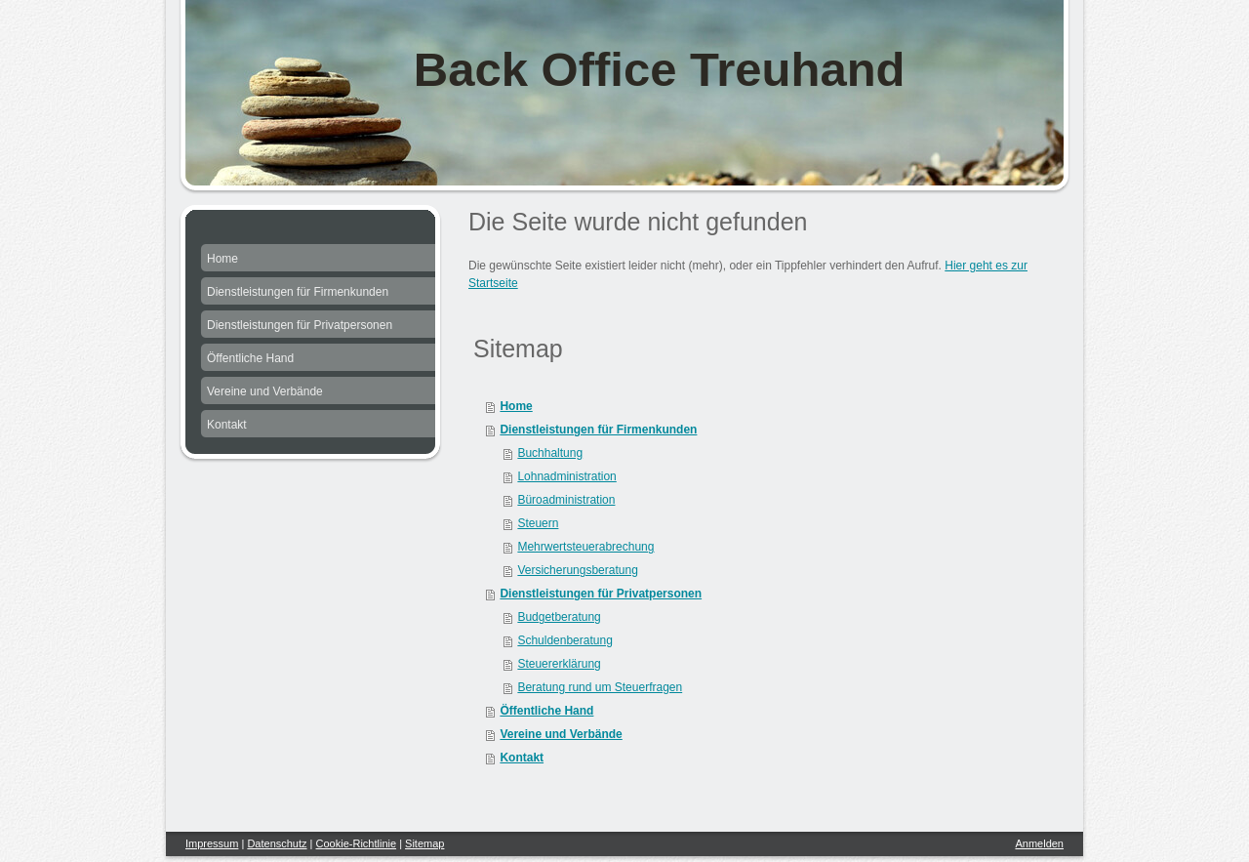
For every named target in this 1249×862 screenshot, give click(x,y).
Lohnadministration (566, 476)
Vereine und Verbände (561, 734)
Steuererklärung (558, 664)
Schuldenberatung (564, 640)
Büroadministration (566, 500)
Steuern (537, 523)
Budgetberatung (558, 617)
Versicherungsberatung (577, 570)
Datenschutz (276, 843)
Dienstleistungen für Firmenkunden (598, 429)
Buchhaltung (550, 453)
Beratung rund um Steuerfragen (599, 687)
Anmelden (1039, 843)
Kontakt (522, 757)
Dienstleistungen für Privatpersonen (601, 593)
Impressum (211, 843)
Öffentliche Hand (546, 711)
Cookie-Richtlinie (356, 843)
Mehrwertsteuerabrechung (585, 547)
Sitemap (424, 843)
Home (516, 406)
